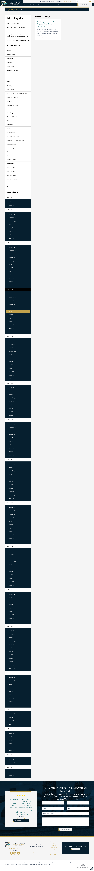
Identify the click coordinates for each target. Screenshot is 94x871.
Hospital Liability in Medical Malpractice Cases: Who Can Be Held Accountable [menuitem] (18, 35)
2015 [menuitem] (10, 626)
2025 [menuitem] (10, 210)
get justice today (85, 5)
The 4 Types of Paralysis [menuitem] (14, 31)
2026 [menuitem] (9, 197)
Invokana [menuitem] (9, 109)
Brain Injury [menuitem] (10, 66)
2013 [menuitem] (9, 709)
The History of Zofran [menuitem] (13, 23)
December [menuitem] (12, 214)
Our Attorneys (51, 4)
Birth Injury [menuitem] (10, 62)
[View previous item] (18, 818)
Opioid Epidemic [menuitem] (11, 144)
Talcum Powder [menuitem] (11, 167)
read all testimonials (21, 821)
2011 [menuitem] (9, 755)
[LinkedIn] (14, 853)
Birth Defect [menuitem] (10, 58)
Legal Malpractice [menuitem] (12, 113)
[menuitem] (26, 4)
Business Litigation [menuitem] (12, 70)
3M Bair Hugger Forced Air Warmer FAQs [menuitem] (18, 40)
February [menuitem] (12, 205)
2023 (17, 9)
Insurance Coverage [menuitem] (12, 105)
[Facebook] (11, 853)
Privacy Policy (53, 855)
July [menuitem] (10, 224)
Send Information (65, 829)
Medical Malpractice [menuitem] (12, 117)
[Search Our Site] (90, 1)
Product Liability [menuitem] (11, 159)
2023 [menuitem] (10, 289)
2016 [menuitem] (10, 590)
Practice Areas (61, 4)
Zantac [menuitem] (9, 183)
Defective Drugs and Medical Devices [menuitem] (17, 93)
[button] (91, 868)
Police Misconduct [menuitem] (12, 152)
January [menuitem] (11, 238)
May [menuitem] (11, 231)
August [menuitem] (11, 261)
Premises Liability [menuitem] (12, 156)
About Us (32, 4)
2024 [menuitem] (10, 243)
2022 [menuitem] (10, 336)
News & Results (41, 4)
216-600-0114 (68, 2)
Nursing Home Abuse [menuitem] (13, 136)
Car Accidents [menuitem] (11, 78)
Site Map (53, 853)
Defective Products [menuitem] (12, 97)
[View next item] (24, 818)
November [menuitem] (12, 217)
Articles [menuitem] (9, 50)
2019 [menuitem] (10, 459)
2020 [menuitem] (10, 419)
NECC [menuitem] (9, 121)
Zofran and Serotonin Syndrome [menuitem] (16, 27)
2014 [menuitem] (10, 673)
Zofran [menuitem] (9, 187)
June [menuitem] (11, 228)
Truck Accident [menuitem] (11, 171)
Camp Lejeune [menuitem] (11, 74)
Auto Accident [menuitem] (11, 54)
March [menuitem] (11, 278)
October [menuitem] (11, 254)
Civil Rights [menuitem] (10, 86)
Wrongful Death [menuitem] (11, 175)
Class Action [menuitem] (10, 89)
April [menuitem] (11, 201)
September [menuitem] (12, 221)
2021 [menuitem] (10, 383)
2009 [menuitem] (9, 767)
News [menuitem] (8, 128)
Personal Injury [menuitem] (11, 148)
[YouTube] (18, 853)
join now (75, 849)
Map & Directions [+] (37, 852)
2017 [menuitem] (10, 546)
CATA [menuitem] (8, 82)
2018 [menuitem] (10, 503)
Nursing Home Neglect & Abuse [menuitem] (15, 140)
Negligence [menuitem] (10, 124)
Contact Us (71, 4)
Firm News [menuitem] (10, 101)
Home (25, 4)
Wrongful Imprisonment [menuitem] (13, 179)
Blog (12, 9)
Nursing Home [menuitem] (11, 132)
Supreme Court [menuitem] (11, 163)
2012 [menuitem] (10, 729)
